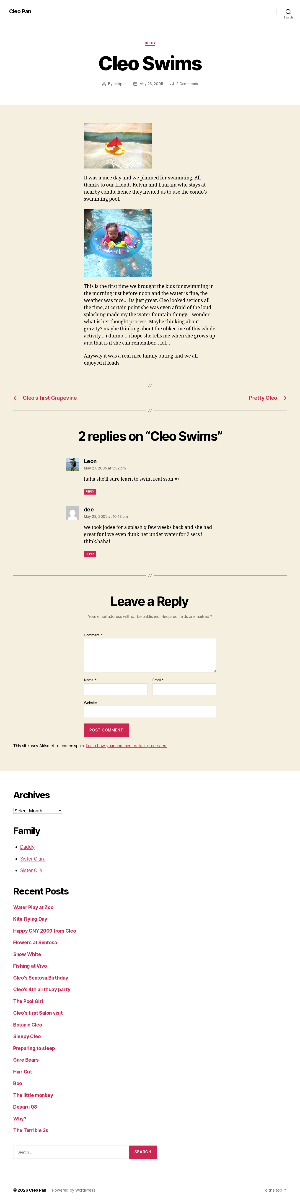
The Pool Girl (28, 1001)
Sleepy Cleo (27, 1036)
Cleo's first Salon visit (38, 1013)
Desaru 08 (25, 1107)
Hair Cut (22, 1072)
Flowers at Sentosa (35, 942)
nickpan (120, 83)
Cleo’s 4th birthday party (41, 989)
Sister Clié (31, 870)
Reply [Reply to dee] (89, 554)
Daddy (27, 847)
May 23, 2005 (151, 83)
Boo (17, 1083)
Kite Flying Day (30, 919)
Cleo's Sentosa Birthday (40, 978)
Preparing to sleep (34, 1048)
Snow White (27, 954)
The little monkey (33, 1095)
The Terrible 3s (30, 1130)
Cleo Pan (20, 11)
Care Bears (26, 1060)
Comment (93, 635)
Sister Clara (33, 859)
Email (158, 680)
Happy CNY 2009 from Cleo (44, 931)
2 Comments (187, 83)
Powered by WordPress (73, 1190)
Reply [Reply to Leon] (89, 491)
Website (90, 702)
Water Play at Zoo (33, 907)
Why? (19, 1119)
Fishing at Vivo (30, 966)
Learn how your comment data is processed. (126, 745)
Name (90, 680)
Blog (150, 43)
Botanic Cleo (27, 1025)
